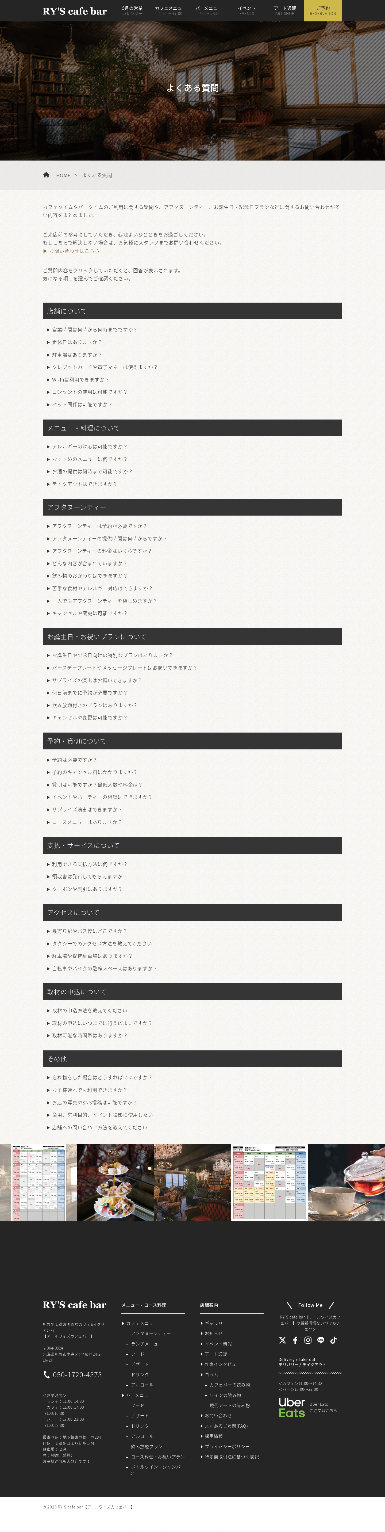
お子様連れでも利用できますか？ (90, 1089)
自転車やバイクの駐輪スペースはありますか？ (105, 968)
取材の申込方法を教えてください (90, 1010)
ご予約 (323, 10)
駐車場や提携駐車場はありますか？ (92, 955)
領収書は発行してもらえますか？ (90, 876)
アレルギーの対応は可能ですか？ (90, 446)
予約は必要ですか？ (75, 759)
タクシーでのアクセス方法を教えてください (102, 943)
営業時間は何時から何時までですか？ (95, 329)
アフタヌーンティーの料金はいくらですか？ (102, 550)
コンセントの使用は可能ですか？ (90, 391)
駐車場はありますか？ (77, 354)
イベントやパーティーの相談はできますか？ (102, 797)
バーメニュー (208, 10)
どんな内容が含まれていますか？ (90, 563)
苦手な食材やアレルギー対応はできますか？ (102, 588)
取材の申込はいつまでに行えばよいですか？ (102, 1023)
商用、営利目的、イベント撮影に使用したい (102, 1114)
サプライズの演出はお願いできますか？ (97, 680)
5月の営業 (132, 10)
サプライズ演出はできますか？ (87, 809)
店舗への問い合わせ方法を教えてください (100, 1127)
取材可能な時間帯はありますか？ (90, 1035)
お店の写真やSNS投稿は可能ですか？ (94, 1102)
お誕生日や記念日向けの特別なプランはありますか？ (113, 655)
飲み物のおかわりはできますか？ (90, 575)
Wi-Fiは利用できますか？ (81, 379)
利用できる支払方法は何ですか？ (90, 864)
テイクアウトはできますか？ (85, 483)
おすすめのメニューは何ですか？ (90, 459)
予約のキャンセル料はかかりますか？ (95, 772)
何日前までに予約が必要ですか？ (90, 692)
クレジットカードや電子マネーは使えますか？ (105, 367)
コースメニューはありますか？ (87, 822)
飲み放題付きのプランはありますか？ (95, 705)
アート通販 (285, 10)
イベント (247, 10)
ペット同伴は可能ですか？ (82, 404)
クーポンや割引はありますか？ (87, 889)
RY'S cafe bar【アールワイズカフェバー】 (96, 1507)
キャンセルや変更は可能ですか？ (90, 613)
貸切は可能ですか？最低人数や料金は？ (97, 784)
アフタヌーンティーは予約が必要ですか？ (100, 525)
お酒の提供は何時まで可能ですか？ (92, 471)
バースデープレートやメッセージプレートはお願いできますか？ (125, 667)
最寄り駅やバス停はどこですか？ (90, 931)
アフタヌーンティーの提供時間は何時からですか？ (110, 538)
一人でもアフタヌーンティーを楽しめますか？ (105, 600)
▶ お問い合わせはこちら (71, 250)
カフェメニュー (170, 10)
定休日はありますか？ (77, 342)
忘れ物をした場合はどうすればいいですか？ (102, 1077)
